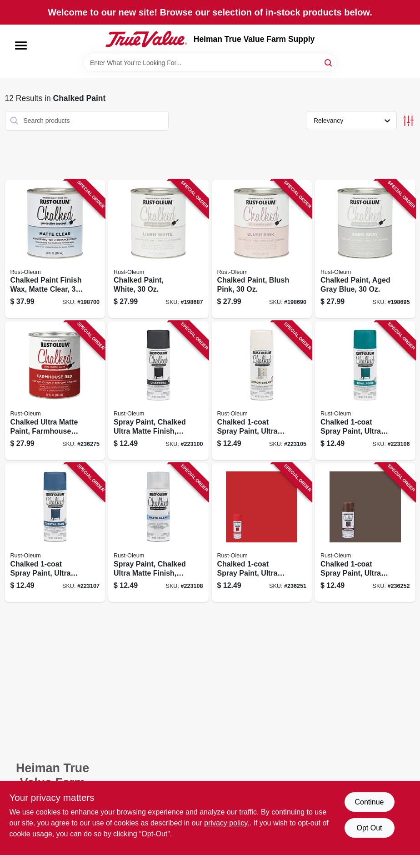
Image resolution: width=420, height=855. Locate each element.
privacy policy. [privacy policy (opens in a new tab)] (226, 823)
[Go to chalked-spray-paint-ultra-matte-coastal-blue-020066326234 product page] (55, 532)
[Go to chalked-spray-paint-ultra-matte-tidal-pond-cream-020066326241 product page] (365, 390)
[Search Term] (210, 63)
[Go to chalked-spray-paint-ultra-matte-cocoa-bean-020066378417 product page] (365, 532)
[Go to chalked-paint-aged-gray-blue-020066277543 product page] (365, 249)
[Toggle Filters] (408, 121)
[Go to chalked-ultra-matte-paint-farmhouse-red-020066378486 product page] (55, 390)
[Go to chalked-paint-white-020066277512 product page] (158, 249)
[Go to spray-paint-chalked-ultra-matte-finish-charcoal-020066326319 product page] (158, 390)
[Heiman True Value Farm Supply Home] (146, 39)
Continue (369, 802)
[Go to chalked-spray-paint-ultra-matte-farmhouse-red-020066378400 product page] (262, 532)
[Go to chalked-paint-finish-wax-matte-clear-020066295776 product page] (55, 249)
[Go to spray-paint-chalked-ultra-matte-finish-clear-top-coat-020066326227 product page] (158, 532)
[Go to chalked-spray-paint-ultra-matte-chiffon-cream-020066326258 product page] (262, 390)
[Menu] (21, 45)
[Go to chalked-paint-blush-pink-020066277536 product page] (262, 249)
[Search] (328, 62)
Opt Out (369, 828)
